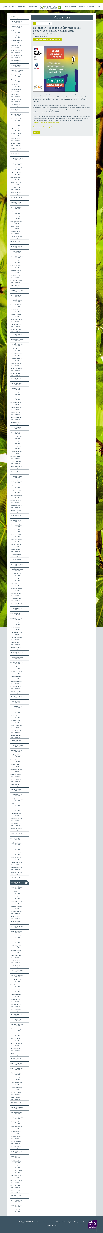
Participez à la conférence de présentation (46, 123)
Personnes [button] (22, 7)
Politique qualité (79, 1222)
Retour (36, 133)
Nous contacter (70, 7)
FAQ (99, 7)
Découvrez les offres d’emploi (42, 127)
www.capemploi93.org (53, 1222)
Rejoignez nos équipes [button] (86, 7)
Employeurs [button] (33, 7)
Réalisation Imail (51, 1225)
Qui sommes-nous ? (9, 7)
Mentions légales (67, 1222)
